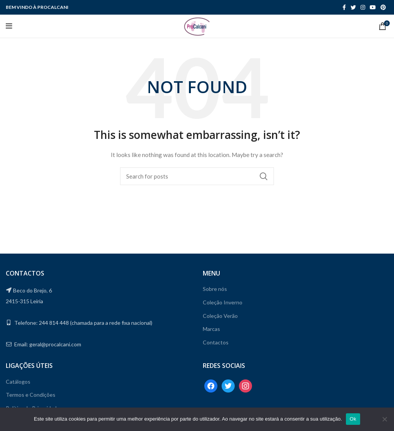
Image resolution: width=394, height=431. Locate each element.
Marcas (211, 329)
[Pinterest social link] (383, 7)
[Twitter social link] (353, 7)
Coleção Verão (220, 315)
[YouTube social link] (372, 7)
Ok (353, 419)
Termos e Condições (30, 394)
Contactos (216, 342)
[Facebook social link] (344, 7)
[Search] (197, 176)
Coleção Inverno (222, 302)
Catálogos (18, 381)
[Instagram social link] (362, 7)
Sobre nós (215, 289)
